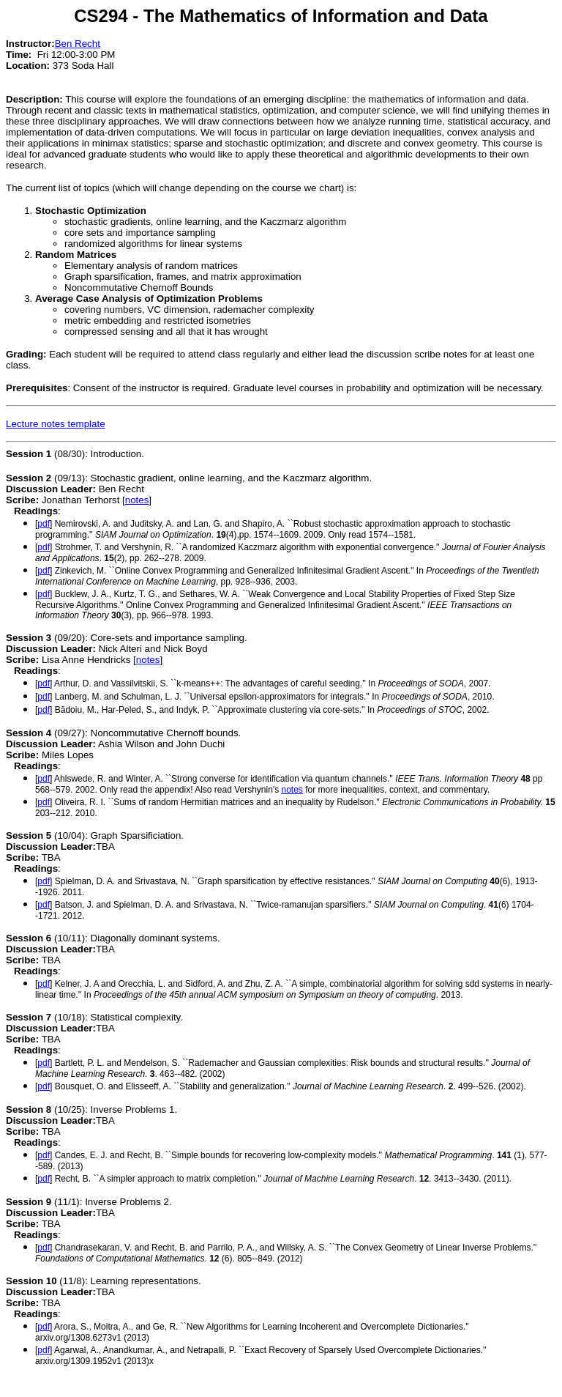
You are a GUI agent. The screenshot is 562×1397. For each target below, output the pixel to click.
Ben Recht (77, 43)
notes (137, 499)
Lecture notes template (55, 423)
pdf (43, 524)
